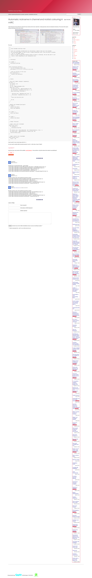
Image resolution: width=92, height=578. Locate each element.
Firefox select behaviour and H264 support (75, 369)
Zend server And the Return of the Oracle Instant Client (76, 183)
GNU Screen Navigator (75, 506)
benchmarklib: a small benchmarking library (76, 296)
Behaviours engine (76, 459)
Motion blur (75, 550)
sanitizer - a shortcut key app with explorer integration (76, 289)
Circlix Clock (75, 136)
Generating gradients (75, 326)
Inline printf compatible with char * (76, 444)
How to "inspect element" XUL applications (75, 125)
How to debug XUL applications (76, 130)
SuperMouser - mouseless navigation (75, 482)
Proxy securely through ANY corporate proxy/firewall (75, 430)
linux (74, 52)
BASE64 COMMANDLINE (76, 493)
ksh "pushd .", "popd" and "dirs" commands (76, 320)
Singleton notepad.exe (75, 497)
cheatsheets (75, 49)
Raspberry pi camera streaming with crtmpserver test (76, 266)
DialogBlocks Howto (75, 463)
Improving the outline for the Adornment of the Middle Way (76, 537)
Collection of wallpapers (75, 488)
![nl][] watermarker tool (76, 308)
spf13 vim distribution (75, 330)
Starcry (75, 41)
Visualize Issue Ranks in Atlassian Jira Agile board (76, 189)
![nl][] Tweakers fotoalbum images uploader (76, 283)
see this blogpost (29, 150)
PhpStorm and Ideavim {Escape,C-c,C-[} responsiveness (76, 389)
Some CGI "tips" (75, 440)
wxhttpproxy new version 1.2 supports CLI (76, 177)
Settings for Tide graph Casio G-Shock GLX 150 (76, 68)
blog (74, 46)
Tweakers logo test (76, 395)
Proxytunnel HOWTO (75, 423)
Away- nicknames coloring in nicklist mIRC (76, 255)
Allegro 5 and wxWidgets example (75, 418)
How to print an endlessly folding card (76, 80)
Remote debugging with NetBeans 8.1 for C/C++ (76, 119)
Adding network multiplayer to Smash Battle (75, 362)
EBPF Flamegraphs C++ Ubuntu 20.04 (76, 63)
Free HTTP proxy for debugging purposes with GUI (76, 249)
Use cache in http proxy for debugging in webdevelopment (76, 229)
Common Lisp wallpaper (75, 530)
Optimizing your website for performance (75, 214)
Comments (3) (11, 154)
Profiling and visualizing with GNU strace (75, 112)
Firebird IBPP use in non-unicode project (76, 399)
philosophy (75, 55)
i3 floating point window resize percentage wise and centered (76, 87)
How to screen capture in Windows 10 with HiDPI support (76, 105)
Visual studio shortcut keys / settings (75, 260)
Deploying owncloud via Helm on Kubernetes (76, 75)
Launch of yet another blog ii (75, 525)
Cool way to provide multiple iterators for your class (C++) (76, 375)
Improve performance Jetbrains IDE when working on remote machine (76, 142)
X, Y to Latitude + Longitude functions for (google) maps (76, 383)
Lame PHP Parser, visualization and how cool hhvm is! (76, 220)
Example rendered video (76, 173)
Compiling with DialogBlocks (75, 468)
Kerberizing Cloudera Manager (76, 98)
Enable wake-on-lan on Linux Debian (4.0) (76, 559)
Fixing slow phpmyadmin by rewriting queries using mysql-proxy (76, 314)
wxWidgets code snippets (76, 520)
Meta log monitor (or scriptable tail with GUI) (76, 356)
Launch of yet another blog (75, 547)
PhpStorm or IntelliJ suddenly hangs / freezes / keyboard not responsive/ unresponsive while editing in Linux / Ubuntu (76, 198)
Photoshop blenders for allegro (76, 516)
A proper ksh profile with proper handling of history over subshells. (76, 242)
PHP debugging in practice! (76, 511)
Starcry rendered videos (76, 456)
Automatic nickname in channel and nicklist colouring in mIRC (76, 406)
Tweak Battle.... (75, 168)
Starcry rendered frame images (76, 502)
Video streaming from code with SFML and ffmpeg (76, 273)
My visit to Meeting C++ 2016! (76, 93)
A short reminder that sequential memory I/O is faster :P (76, 303)
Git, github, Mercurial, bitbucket (75, 477)
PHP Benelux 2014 (76, 224)
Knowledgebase (77, 39)
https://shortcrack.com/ (17, 187)
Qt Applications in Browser (76, 165)
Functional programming (75, 554)
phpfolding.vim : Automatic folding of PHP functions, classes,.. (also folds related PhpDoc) (76, 336)
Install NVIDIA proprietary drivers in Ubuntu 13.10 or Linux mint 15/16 (76, 236)
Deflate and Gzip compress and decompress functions (76, 207)
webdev (75, 58)
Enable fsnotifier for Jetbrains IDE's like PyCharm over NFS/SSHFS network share (76, 150)
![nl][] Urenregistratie (75, 472)
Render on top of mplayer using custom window (76, 450)
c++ (74, 48)
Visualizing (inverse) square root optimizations (76, 343)
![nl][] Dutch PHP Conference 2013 (76, 278)
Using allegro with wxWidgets (76, 542)
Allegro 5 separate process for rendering (76, 412)
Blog (11, 152)
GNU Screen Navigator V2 (75, 435)
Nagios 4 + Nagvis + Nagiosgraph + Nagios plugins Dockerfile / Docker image (76, 159)
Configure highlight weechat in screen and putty (76, 350)
